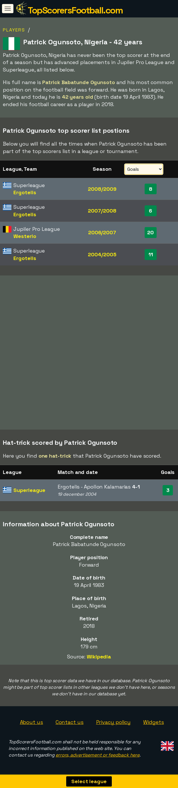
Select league (89, 781)
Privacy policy (113, 722)
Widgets (153, 722)
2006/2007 (102, 232)
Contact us (70, 722)
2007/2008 (102, 210)
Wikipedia (99, 656)
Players (14, 30)
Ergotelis (24, 192)
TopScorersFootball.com (75, 10)
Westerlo (24, 236)
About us (31, 722)
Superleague (29, 490)
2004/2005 (102, 254)
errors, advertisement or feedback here (97, 755)
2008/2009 (102, 189)
